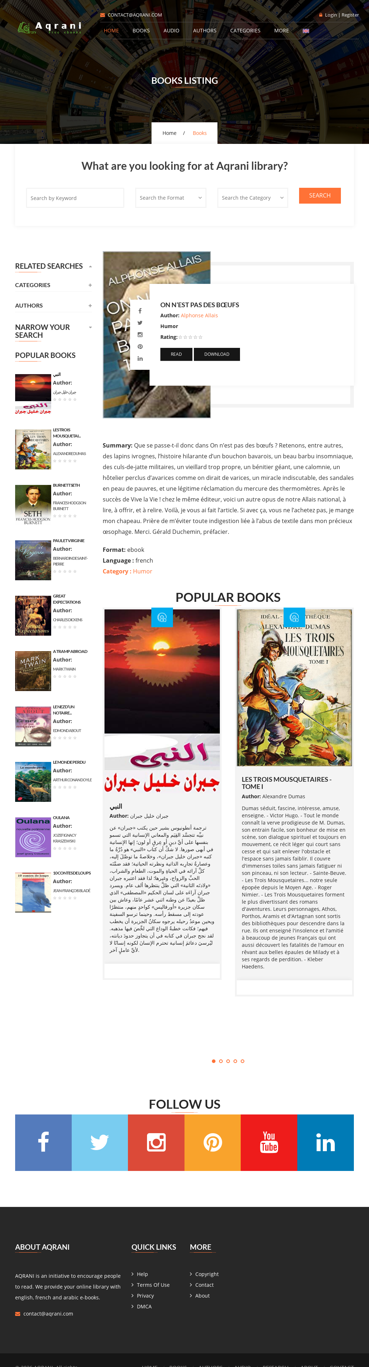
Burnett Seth (66, 485)
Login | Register (339, 15)
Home (111, 30)
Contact (204, 1284)
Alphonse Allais (199, 315)
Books (141, 30)
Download (217, 354)
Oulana (61, 817)
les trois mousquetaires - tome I (287, 782)
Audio (171, 30)
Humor (127, 571)
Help (142, 1274)
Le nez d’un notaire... (63, 710)
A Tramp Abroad (70, 651)
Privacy (145, 1295)
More (281, 30)
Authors (205, 30)
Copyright (207, 1274)
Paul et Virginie (68, 540)
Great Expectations (66, 599)
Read (176, 354)
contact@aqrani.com (131, 15)
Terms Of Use (153, 1284)
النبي (116, 806)
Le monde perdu (69, 762)
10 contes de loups (71, 873)
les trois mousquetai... (67, 433)
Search (320, 195)
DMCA (144, 1306)
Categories (245, 30)
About (202, 1295)
